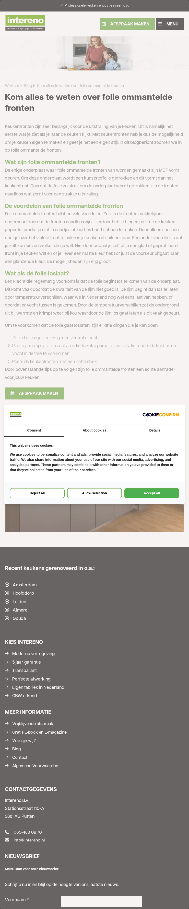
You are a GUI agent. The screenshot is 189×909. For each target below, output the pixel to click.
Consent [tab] (34, 430)
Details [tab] (155, 430)
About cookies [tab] (94, 430)
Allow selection (94, 493)
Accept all (152, 493)
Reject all (37, 493)
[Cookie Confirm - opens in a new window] (160, 414)
